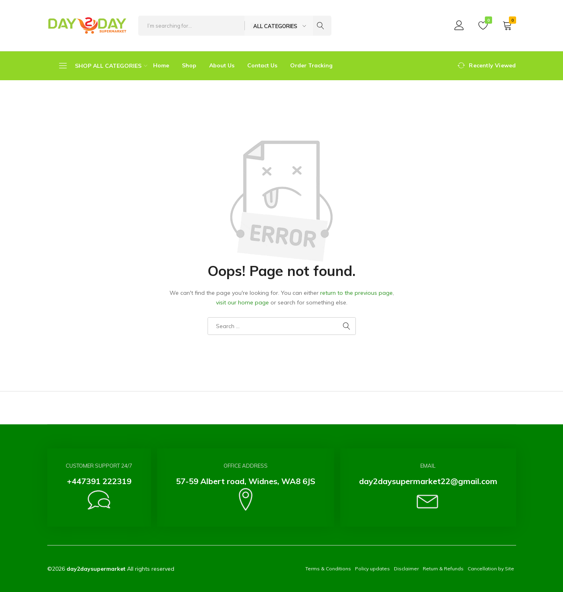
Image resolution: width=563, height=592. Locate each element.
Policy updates (372, 569)
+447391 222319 (99, 481)
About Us (221, 65)
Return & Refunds (443, 569)
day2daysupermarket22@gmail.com (428, 481)
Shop (189, 65)
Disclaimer (406, 569)
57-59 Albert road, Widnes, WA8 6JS (245, 481)
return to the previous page (356, 292)
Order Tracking (311, 65)
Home (161, 65)
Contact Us (262, 65)
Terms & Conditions (328, 569)
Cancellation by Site (491, 569)
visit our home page (242, 302)
